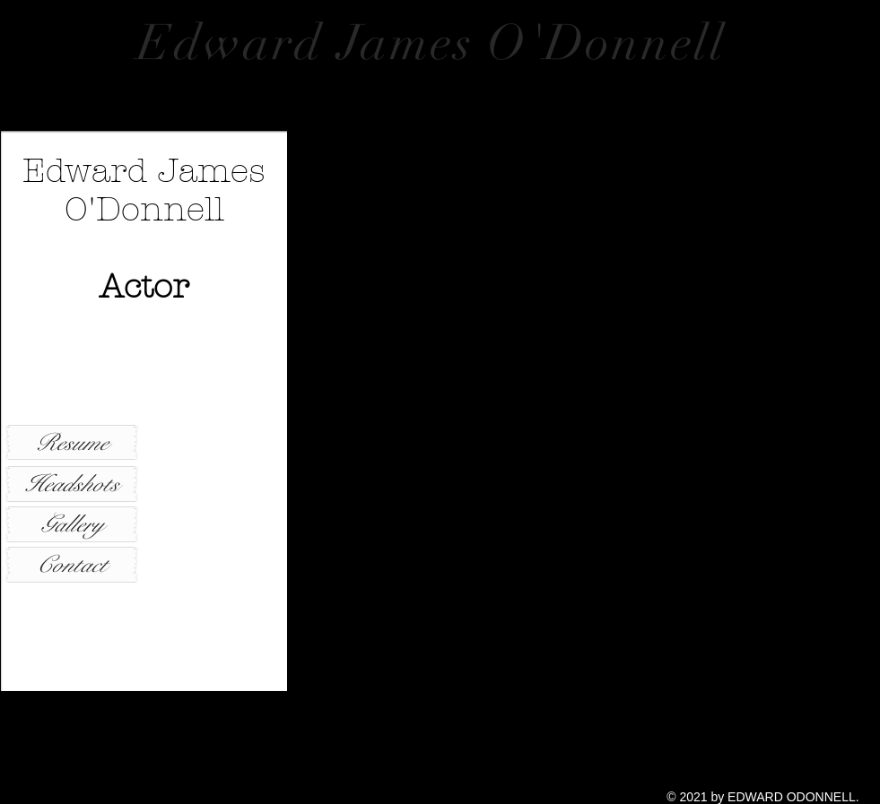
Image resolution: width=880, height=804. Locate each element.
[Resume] (71, 442)
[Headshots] (71, 484)
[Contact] (71, 565)
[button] (583, 411)
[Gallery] (71, 524)
